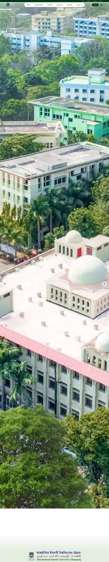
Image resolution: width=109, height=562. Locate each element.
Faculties (50, 5)
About (29, 5)
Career (100, 1)
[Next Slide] (104, 283)
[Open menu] (101, 4)
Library (79, 5)
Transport (94, 1)
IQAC (83, 1)
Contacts (88, 1)
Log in (95, 5)
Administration (39, 5)
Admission (60, 5)
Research (70, 5)
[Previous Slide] (4, 283)
